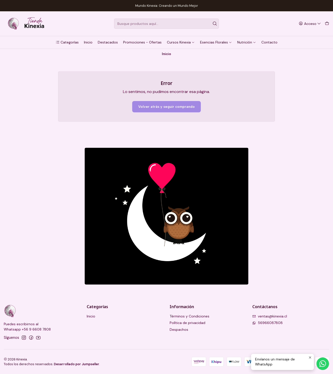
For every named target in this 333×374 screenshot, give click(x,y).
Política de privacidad (187, 322)
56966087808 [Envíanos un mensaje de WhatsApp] (267, 322)
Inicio (91, 316)
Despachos (179, 329)
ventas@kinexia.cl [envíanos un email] (269, 316)
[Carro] (327, 23)
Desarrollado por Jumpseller (76, 364)
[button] (67, 42)
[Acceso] (310, 23)
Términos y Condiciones (189, 316)
